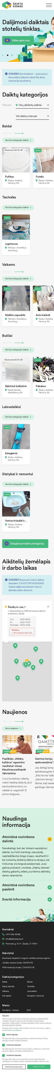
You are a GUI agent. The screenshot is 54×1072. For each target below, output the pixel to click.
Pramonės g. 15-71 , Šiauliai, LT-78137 (21, 943)
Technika (31, 986)
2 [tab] (12, 55)
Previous (2, 55)
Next (21, 55)
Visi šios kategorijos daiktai (18, 140)
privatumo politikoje (13, 1030)
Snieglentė (11, 453)
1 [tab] (7, 55)
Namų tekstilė (8, 986)
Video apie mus (21, 40)
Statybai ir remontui (35, 995)
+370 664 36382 (13, 934)
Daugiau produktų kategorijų (27, 543)
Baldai (4, 981)
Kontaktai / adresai (10, 1010)
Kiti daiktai (6, 995)
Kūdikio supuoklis (15, 315)
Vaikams (5, 991)
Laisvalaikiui (32, 991)
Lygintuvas (11, 243)
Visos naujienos (13, 728)
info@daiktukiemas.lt (14, 939)
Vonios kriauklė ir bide (16, 520)
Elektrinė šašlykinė (15, 386)
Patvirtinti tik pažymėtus (14, 1067)
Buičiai (29, 981)
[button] (26, 665)
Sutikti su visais (38, 1066)
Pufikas (9, 176)
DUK (28, 1010)
